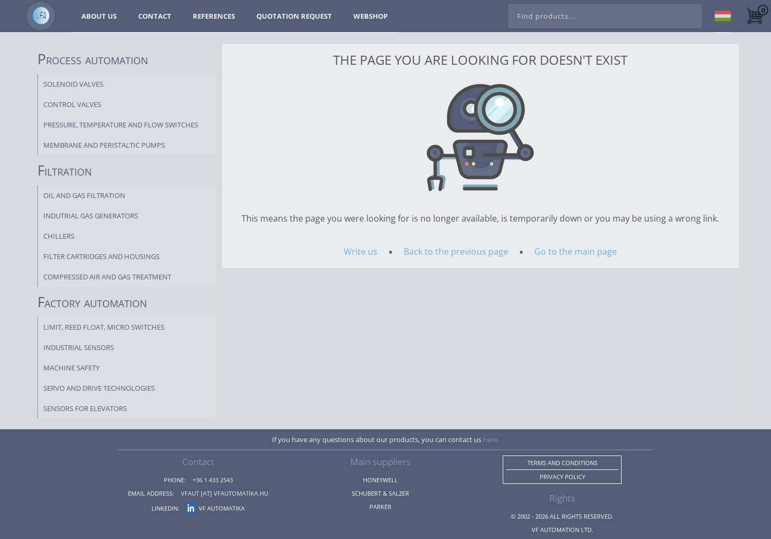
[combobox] (605, 14)
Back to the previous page (456, 251)
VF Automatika (215, 508)
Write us (360, 251)
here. (491, 439)
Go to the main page (575, 251)
